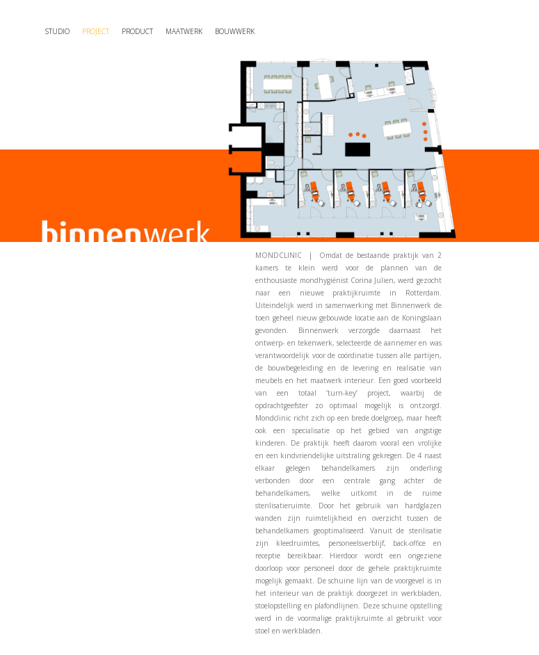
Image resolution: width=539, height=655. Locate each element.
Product (137, 31)
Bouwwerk (235, 31)
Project (95, 31)
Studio (57, 31)
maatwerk (184, 31)
